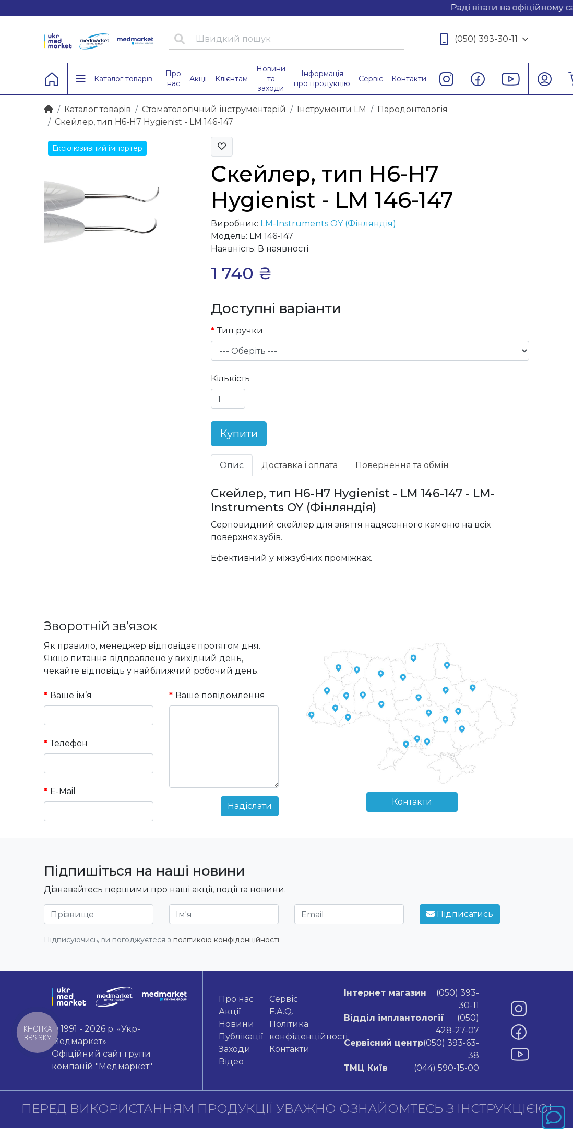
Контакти (412, 802)
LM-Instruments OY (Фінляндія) (328, 224)
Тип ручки (240, 331)
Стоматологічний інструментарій (214, 109)
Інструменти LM (331, 109)
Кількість (230, 379)
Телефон (69, 743)
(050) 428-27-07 (411, 1023)
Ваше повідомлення (220, 695)
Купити (239, 433)
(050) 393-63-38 (411, 1048)
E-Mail (63, 791)
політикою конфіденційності (226, 939)
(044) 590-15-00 (411, 1068)
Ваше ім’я (71, 695)
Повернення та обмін (402, 465)
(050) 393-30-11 (484, 39)
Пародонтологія (412, 109)
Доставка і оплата (299, 465)
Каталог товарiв (97, 109)
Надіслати (250, 806)
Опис (232, 465)
